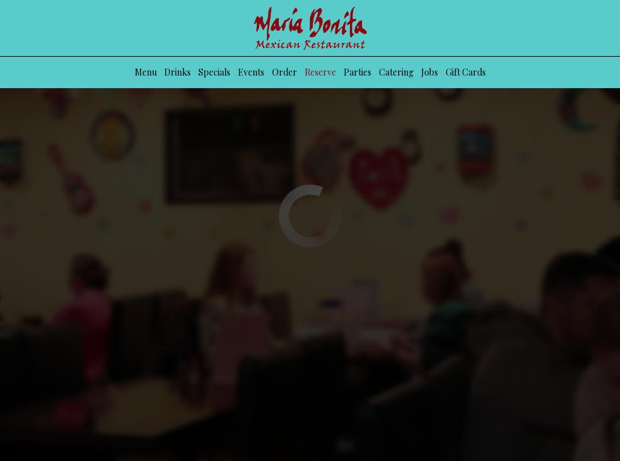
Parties (357, 72)
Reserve (320, 72)
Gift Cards (466, 72)
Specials (214, 72)
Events (251, 72)
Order (284, 72)
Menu (146, 72)
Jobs (429, 72)
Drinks (177, 72)
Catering (396, 72)
